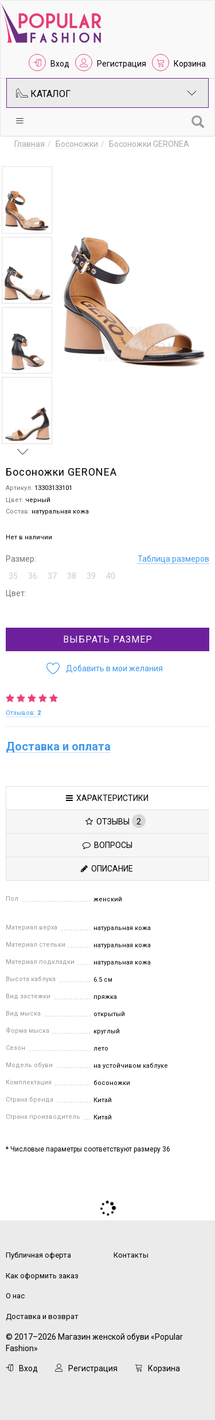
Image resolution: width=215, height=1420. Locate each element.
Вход (59, 63)
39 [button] (91, 576)
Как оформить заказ (42, 1275)
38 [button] (71, 576)
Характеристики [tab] (107, 798)
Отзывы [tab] (115, 821)
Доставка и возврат (42, 1316)
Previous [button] (23, 155)
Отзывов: (23, 713)
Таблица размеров (173, 558)
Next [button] (23, 451)
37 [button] (52, 576)
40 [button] (110, 576)
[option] (27, 200)
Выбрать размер (108, 639)
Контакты (131, 1255)
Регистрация (121, 63)
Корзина (190, 63)
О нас (15, 1295)
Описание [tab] (107, 868)
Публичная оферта (38, 1255)
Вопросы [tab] (107, 845)
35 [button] (13, 576)
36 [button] (32, 576)
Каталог (106, 93)
